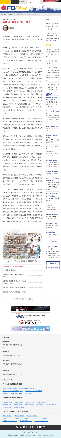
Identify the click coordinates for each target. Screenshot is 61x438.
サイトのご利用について (30, 432)
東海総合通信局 (18, 404)
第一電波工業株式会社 (26, 421)
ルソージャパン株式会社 (41, 421)
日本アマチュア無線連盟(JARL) (34, 391)
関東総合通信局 (30, 402)
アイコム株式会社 (7, 416)
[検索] (33, 1)
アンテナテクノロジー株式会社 (10, 418)
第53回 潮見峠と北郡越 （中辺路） (14, 288)
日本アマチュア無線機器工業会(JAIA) (12, 391)
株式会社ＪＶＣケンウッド (9, 421)
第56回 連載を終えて (10, 270)
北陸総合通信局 (6, 404)
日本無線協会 (28, 393)
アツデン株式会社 (19, 416)
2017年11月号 (12, 14)
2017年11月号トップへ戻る (22, 299)
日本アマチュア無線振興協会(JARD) (12, 393)
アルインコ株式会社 (32, 416)
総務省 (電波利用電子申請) (26, 388)
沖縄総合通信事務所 (19, 407)
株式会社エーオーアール (28, 418)
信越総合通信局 (41, 402)
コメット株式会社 (43, 418)
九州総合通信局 (6, 407)
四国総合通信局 (51, 404)
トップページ (4, 14)
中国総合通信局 (40, 404)
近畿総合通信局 (29, 404)
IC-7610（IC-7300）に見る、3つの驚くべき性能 (52, 26)
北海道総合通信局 (7, 402)
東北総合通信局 (19, 402)
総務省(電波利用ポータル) (9, 388)
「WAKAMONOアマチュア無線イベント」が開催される (52, 87)
